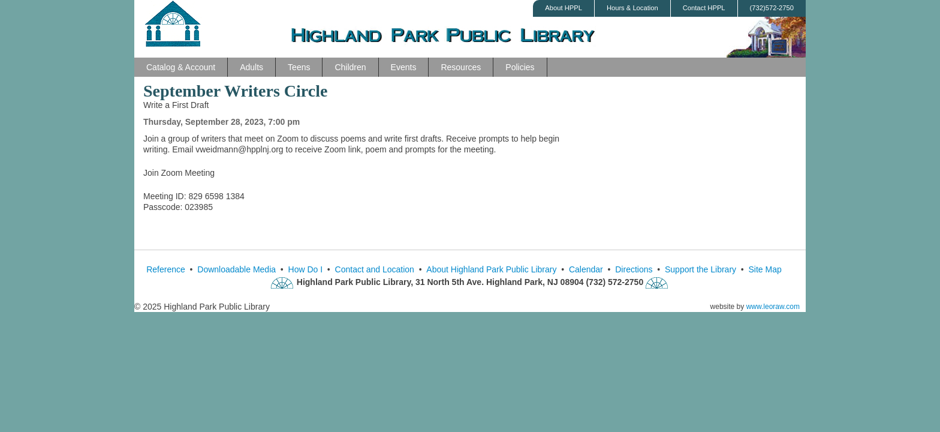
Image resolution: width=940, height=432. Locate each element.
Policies (519, 67)
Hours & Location (632, 7)
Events (404, 67)
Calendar (586, 269)
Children (350, 67)
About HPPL (563, 7)
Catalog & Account (180, 67)
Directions (633, 269)
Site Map (765, 269)
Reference (165, 269)
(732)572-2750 (772, 7)
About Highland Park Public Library (491, 269)
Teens (299, 67)
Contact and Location (374, 269)
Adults (251, 67)
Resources (461, 67)
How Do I (305, 269)
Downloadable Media (236, 269)
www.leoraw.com (773, 306)
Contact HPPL (704, 7)
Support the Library (700, 269)
